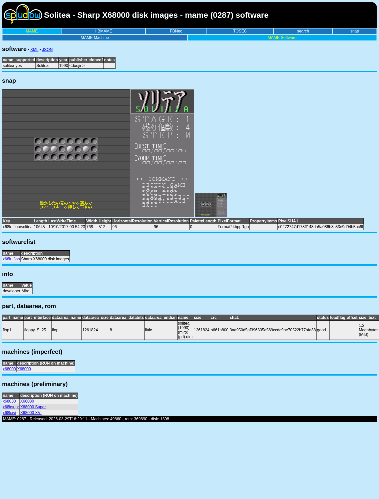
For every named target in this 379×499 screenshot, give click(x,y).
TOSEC (240, 31)
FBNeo (176, 31)
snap (354, 31)
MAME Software (282, 37)
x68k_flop (11, 259)
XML (34, 49)
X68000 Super (33, 407)
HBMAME (103, 31)
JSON (47, 49)
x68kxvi (9, 413)
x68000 (9, 369)
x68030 (9, 401)
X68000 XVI (31, 413)
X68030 (27, 401)
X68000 (24, 369)
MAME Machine (95, 37)
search (303, 31)
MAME (32, 31)
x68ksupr (11, 407)
